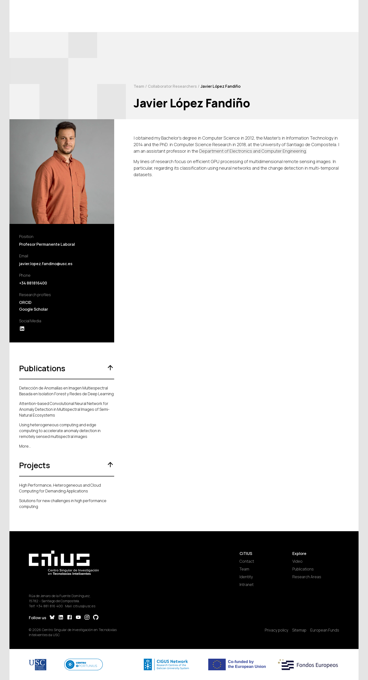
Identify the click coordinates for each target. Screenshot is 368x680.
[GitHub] (96, 617)
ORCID (25, 302)
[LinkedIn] (61, 617)
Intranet (247, 584)
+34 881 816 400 (49, 606)
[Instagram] (87, 617)
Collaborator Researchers (172, 86)
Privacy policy (276, 630)
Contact (247, 561)
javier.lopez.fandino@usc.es (45, 263)
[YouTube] (78, 617)
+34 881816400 (33, 283)
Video (297, 561)
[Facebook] (69, 617)
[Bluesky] (52, 617)
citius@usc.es (84, 606)
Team (139, 86)
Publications (303, 569)
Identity (246, 576)
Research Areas (306, 576)
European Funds (324, 630)
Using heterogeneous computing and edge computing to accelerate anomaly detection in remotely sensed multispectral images (60, 430)
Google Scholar (33, 309)
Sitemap (299, 630)
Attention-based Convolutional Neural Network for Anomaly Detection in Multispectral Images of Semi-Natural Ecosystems (64, 409)
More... (25, 446)
